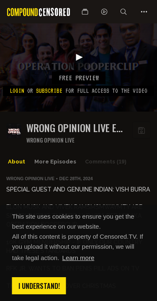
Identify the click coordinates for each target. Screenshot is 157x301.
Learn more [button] (78, 257)
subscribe (49, 90)
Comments (105, 162)
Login (17, 90)
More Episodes (55, 161)
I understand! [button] (39, 286)
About (16, 161)
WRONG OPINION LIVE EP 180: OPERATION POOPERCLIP (74, 128)
